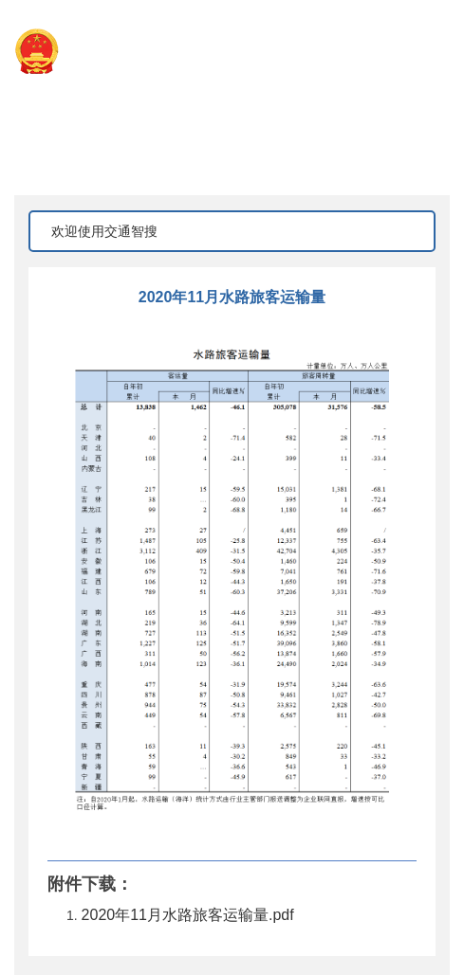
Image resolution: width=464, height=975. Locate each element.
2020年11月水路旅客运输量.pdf (188, 915)
